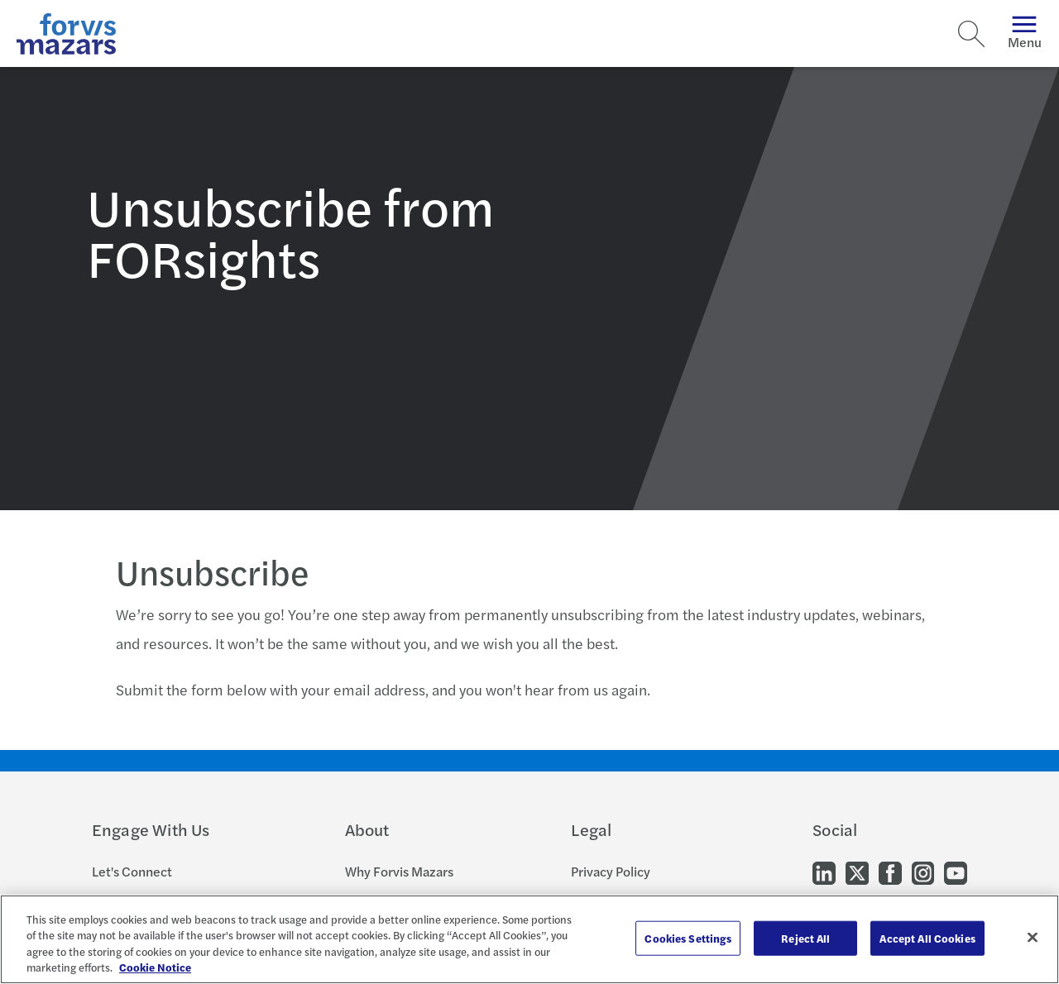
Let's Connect (132, 871)
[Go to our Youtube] (955, 872)
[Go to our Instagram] (923, 872)
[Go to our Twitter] (857, 872)
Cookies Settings (688, 938)
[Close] (1032, 937)
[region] (529, 939)
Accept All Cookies (927, 938)
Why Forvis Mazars (399, 871)
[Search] (971, 33)
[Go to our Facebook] (890, 872)
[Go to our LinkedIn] (824, 872)
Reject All (805, 938)
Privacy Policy (610, 871)
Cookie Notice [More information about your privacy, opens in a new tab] (155, 967)
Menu (1025, 33)
